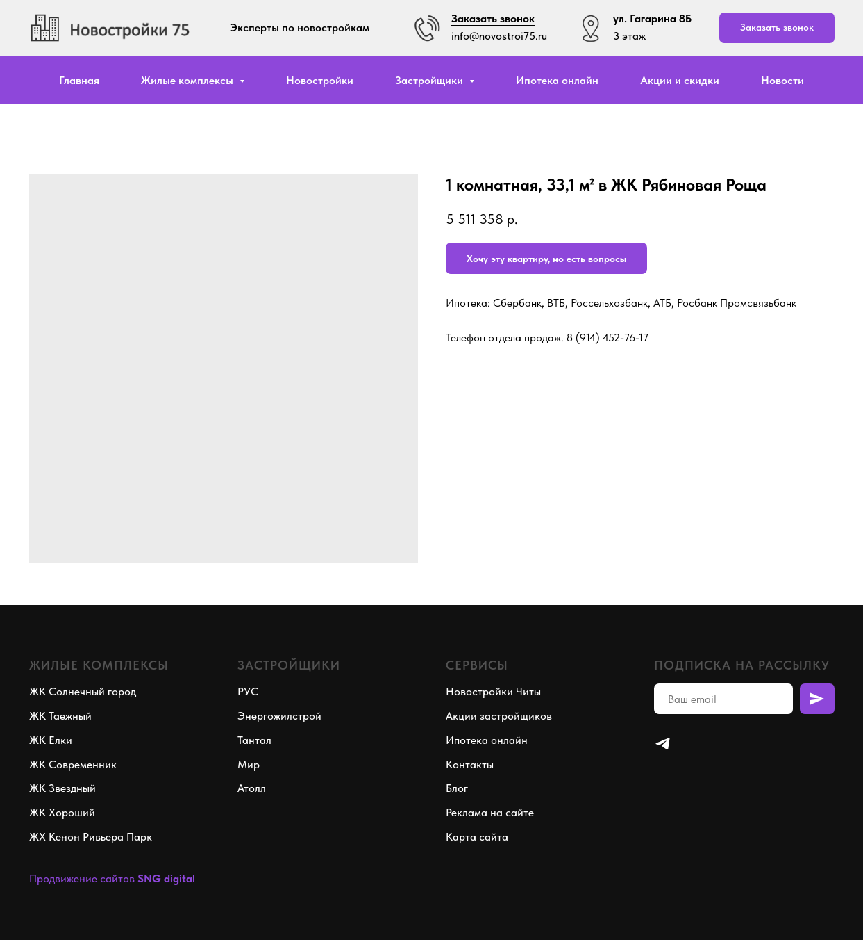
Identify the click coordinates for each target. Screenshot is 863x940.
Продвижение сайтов (82, 878)
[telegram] (662, 743)
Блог (457, 788)
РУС (247, 691)
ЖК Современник (73, 764)
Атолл (251, 788)
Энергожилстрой (279, 715)
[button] (777, 28)
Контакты (470, 764)
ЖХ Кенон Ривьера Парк (90, 836)
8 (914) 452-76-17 (607, 337)
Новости (782, 80)
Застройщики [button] (430, 80)
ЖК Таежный (60, 715)
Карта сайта (477, 836)
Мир (248, 764)
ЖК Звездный (62, 788)
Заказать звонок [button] (493, 18)
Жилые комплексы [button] (188, 80)
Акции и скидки (679, 80)
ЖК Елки (50, 740)
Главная (79, 80)
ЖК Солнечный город (82, 691)
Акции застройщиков (499, 715)
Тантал (254, 740)
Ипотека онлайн (557, 80)
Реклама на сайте (490, 812)
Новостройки (319, 80)
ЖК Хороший (62, 812)
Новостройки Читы (493, 691)
